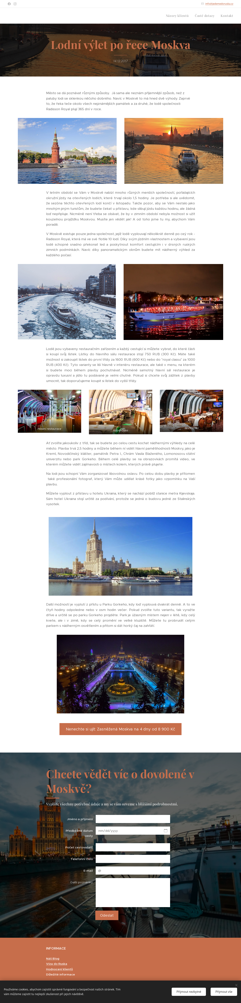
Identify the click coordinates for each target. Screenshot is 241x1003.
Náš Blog (52, 958)
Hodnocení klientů (59, 969)
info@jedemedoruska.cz (219, 3)
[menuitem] (178, 16)
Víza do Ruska (56, 964)
